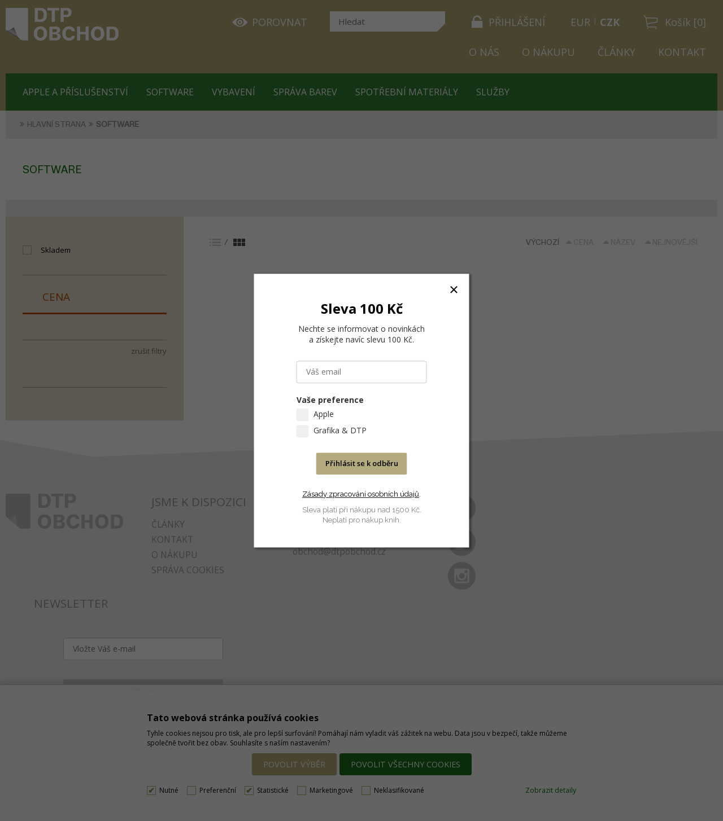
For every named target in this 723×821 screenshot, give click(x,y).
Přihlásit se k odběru (361, 463)
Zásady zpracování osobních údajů (360, 494)
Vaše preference (330, 399)
